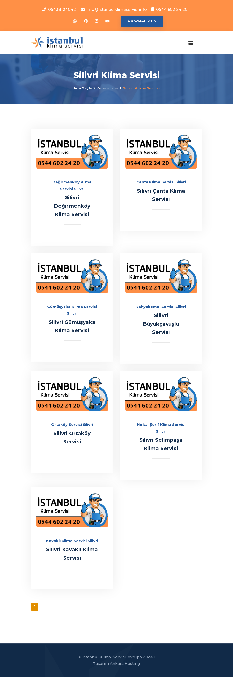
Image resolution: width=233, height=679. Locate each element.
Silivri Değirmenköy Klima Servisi (72, 208)
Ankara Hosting (125, 665)
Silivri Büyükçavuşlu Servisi (161, 325)
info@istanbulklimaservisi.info (117, 9)
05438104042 (62, 9)
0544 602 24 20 (172, 9)
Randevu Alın (142, 21)
